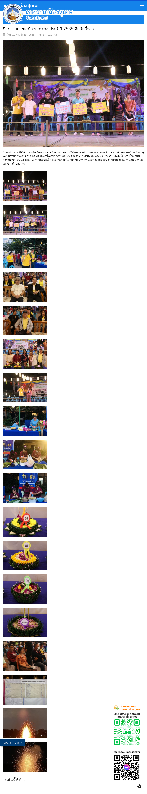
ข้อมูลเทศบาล (11, 743)
